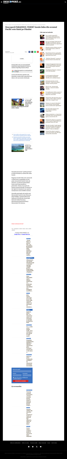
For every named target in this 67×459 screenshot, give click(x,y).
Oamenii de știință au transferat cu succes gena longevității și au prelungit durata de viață (53, 121)
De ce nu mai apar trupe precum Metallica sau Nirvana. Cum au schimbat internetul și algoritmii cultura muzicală (53, 43)
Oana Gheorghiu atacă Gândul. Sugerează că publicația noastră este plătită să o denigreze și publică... (29, 284)
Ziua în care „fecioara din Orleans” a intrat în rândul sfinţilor (52, 87)
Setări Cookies (53, 441)
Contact (48, 441)
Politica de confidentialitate (20, 378)
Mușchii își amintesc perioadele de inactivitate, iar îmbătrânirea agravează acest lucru (53, 54)
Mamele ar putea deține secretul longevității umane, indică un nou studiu (53, 48)
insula (23, 228)
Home (6, 24)
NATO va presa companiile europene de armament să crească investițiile (29, 361)
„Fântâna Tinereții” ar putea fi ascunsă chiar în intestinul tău (53, 59)
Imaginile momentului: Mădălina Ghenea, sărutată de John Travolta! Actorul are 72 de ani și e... (30, 346)
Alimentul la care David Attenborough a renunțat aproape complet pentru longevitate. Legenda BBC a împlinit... (30, 266)
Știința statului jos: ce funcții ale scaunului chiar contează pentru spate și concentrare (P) (53, 115)
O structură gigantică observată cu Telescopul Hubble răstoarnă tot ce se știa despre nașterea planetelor (53, 65)
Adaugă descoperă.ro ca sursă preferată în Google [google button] (22, 71)
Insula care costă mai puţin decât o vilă (28, 148)
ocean (26, 228)
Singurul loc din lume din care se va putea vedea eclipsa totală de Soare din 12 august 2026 (53, 99)
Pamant (13, 230)
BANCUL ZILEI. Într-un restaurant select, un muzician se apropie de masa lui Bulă (29, 317)
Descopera (7, 51)
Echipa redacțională (42, 441)
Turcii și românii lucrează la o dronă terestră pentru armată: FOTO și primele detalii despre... (29, 398)
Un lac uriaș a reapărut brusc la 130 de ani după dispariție (29, 431)
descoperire (16, 228)
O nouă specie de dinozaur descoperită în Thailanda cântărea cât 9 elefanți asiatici (53, 76)
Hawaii (20, 228)
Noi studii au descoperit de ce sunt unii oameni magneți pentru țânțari (22, 135)
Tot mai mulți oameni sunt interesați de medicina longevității (52, 110)
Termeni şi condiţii (33, 441)
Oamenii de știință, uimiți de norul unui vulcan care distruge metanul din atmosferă (53, 132)
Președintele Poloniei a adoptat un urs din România (53, 70)
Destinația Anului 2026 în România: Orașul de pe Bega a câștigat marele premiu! (53, 82)
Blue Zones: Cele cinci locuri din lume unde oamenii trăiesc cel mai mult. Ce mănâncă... (29, 301)
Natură (10, 24)
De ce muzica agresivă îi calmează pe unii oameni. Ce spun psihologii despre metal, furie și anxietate (53, 37)
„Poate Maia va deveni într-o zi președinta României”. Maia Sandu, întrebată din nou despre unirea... (29, 248)
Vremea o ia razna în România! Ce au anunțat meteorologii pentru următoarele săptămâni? (54, 104)
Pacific (29, 228)
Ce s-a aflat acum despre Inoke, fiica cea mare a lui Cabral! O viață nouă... (29, 331)
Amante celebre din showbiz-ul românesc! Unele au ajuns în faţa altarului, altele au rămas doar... (29, 416)
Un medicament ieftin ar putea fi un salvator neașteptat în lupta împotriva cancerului (53, 93)
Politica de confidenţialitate (16, 441)
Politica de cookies (25, 441)
